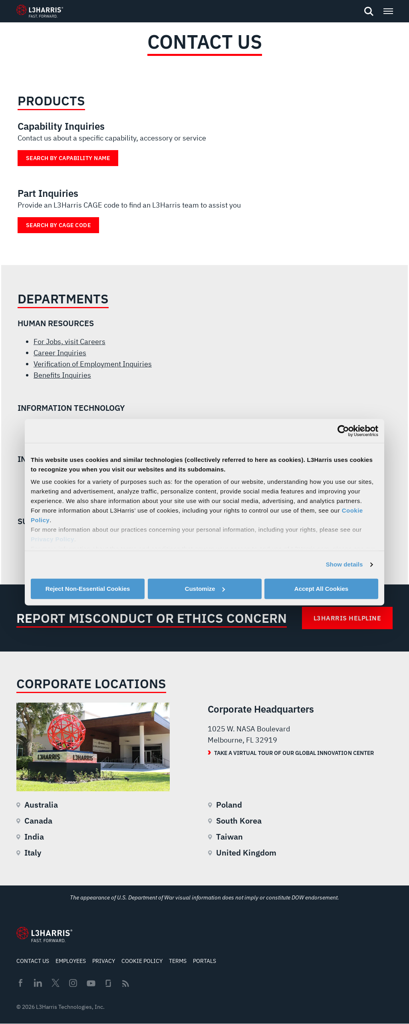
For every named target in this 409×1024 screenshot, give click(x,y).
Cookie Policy (142, 961)
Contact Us (32, 961)
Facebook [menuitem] (20, 983)
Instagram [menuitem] (73, 983)
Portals (204, 961)
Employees (71, 961)
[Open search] (368, 11)
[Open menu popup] (388, 11)
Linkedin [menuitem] (38, 983)
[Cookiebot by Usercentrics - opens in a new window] (343, 431)
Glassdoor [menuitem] (108, 983)
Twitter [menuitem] (56, 983)
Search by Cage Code (58, 225)
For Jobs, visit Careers (69, 341)
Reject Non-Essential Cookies (88, 588)
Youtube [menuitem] (91, 983)
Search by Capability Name (68, 158)
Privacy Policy (52, 539)
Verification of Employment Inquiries (93, 363)
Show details (344, 564)
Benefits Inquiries (62, 375)
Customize (205, 588)
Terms (178, 961)
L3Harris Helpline (347, 618)
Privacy (103, 961)
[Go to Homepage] (44, 934)
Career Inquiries (60, 352)
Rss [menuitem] (125, 983)
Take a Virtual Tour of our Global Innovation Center (294, 753)
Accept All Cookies (321, 588)
